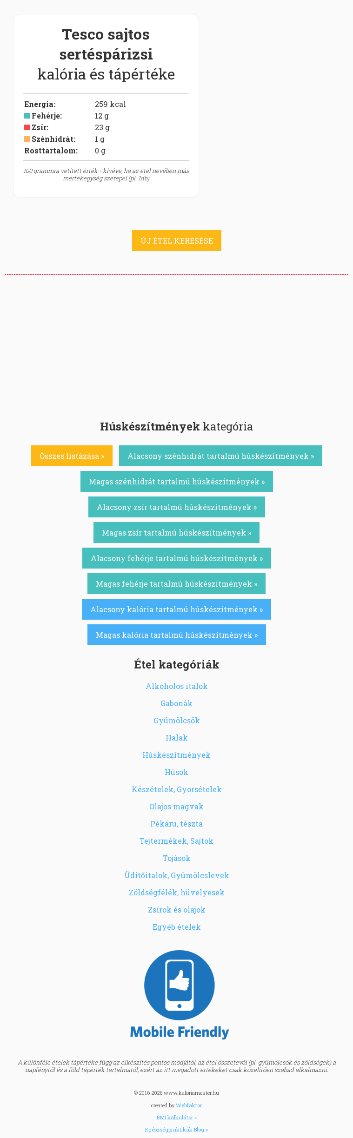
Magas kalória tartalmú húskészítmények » (177, 635)
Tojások (177, 858)
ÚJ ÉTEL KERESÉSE (176, 240)
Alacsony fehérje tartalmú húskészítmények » (177, 558)
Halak (177, 737)
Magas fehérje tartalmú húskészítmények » (176, 584)
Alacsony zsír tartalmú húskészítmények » (177, 507)
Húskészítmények (176, 755)
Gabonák (176, 703)
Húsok (176, 772)
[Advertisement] (176, 344)
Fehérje (46, 115)
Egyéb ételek (177, 927)
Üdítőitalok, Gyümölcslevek (176, 875)
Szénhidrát (52, 139)
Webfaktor (189, 1105)
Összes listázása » (72, 456)
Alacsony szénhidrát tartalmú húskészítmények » (220, 456)
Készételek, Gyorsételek (177, 789)
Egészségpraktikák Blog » (176, 1129)
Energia (38, 104)
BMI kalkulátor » (177, 1117)
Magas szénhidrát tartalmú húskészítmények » (177, 481)
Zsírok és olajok (177, 909)
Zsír (39, 127)
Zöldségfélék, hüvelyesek (177, 892)
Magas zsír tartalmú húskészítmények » (176, 532)
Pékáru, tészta (176, 823)
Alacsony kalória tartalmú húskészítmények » (176, 609)
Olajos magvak (176, 806)
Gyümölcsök (176, 720)
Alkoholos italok (177, 686)
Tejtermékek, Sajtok (176, 841)
